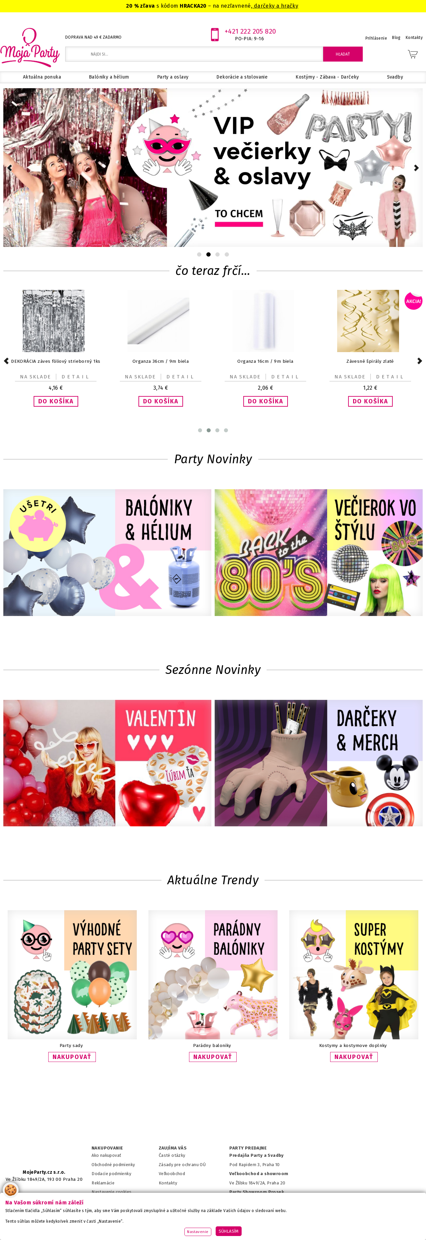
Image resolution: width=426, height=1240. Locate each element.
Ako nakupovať (106, 1155)
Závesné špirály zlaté (370, 361)
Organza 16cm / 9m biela (265, 361)
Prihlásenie (376, 38)
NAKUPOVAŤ (72, 1057)
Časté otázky (172, 1155)
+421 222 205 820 (250, 31)
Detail (76, 377)
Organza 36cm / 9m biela (160, 361)
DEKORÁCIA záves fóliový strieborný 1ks (56, 361)
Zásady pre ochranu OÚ (182, 1164)
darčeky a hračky (275, 6)
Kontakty (168, 1182)
